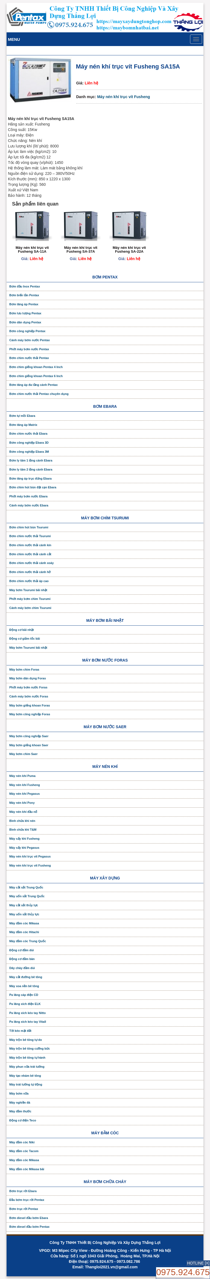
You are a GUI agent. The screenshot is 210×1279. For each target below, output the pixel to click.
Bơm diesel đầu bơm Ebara (28, 1218)
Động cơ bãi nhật (21, 629)
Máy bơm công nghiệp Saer (28, 736)
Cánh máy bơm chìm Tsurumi (30, 607)
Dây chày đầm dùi (22, 968)
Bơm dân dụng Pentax (25, 322)
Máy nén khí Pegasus (24, 793)
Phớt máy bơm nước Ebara (28, 496)
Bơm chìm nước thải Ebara (28, 433)
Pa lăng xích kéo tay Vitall (27, 1021)
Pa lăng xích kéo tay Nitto (27, 1013)
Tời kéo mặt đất (20, 1030)
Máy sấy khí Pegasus (24, 847)
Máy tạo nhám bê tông (25, 1075)
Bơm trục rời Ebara (23, 1191)
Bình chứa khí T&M (22, 829)
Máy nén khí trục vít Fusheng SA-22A (129, 249)
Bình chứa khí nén (22, 820)
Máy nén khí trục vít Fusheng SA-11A (32, 249)
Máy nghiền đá (19, 1102)
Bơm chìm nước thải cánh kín (30, 545)
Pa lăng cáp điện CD (23, 994)
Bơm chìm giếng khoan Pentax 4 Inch (36, 367)
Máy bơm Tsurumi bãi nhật (28, 590)
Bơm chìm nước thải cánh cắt (30, 554)
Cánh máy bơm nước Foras (28, 696)
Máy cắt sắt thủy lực (23, 905)
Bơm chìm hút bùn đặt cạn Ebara (32, 487)
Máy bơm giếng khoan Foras (29, 705)
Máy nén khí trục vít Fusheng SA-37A (80, 249)
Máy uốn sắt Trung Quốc (27, 896)
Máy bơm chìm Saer (23, 754)
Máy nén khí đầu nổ (23, 811)
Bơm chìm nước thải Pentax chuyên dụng (39, 393)
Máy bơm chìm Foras (24, 669)
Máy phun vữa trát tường (27, 1066)
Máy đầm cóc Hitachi (24, 932)
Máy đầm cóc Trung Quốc (27, 941)
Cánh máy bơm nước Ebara (28, 505)
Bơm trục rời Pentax (23, 1208)
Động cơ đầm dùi (21, 950)
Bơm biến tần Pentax (24, 295)
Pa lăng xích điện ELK (25, 1003)
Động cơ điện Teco (22, 1120)
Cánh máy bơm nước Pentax (29, 340)
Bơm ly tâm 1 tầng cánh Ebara (30, 460)
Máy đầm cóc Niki (21, 1142)
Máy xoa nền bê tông (24, 986)
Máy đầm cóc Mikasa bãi (26, 1169)
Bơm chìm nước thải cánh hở (30, 572)
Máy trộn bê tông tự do (25, 1039)
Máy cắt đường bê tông (25, 977)
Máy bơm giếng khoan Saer (28, 745)
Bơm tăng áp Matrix (23, 424)
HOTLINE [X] (198, 1263)
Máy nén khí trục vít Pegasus (30, 856)
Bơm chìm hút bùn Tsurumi (28, 527)
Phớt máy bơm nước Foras (28, 687)
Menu (14, 39)
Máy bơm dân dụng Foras (27, 678)
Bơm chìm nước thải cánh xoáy (31, 563)
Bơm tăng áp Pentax (23, 304)
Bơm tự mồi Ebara (22, 415)
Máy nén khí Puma (22, 775)
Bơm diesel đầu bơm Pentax (29, 1226)
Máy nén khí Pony (22, 802)
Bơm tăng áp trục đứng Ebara (30, 478)
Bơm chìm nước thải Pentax (29, 358)
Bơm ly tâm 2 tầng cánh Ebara (30, 469)
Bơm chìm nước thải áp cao (29, 581)
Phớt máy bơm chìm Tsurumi (30, 598)
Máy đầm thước (20, 1111)
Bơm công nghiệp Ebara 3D (29, 442)
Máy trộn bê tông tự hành (27, 1057)
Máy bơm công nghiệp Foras (29, 714)
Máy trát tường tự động (25, 1084)
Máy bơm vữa (18, 1093)
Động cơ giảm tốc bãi (24, 638)
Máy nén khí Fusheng (24, 785)
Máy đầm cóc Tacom (24, 1151)
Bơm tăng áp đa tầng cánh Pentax (33, 384)
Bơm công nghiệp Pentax (27, 331)
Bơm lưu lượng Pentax (25, 313)
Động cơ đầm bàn (22, 959)
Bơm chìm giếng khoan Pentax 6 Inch (36, 376)
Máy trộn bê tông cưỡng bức (29, 1048)
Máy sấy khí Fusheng (24, 838)
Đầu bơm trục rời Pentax (26, 1199)
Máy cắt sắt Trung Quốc (26, 887)
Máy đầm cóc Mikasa (24, 923)
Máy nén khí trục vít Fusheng (123, 97)
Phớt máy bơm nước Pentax (29, 349)
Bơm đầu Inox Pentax (24, 286)
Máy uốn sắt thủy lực (24, 914)
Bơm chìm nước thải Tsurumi (30, 536)
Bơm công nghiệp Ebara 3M (29, 451)
